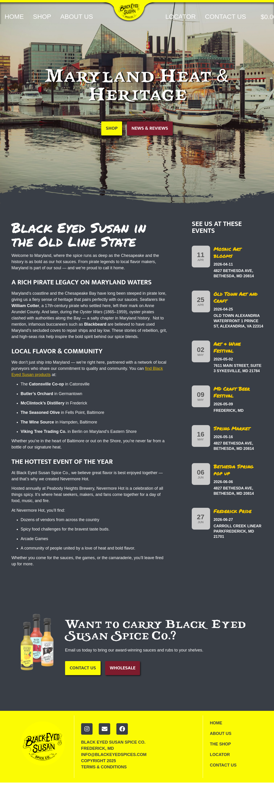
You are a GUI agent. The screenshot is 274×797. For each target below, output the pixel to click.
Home (14, 16)
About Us (76, 16)
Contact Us (225, 16)
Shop (42, 16)
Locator (180, 16)
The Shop (220, 745)
